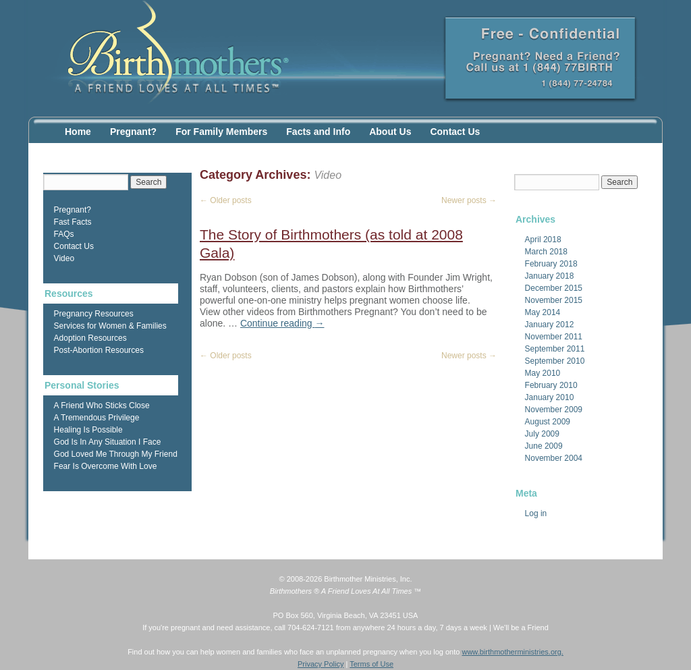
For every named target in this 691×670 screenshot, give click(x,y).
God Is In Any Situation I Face (107, 442)
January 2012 (549, 324)
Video (64, 258)
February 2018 (551, 264)
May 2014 (543, 312)
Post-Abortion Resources (99, 350)
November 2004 (553, 458)
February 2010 (551, 385)
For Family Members (221, 131)
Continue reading (282, 323)
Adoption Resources (90, 338)
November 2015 (553, 300)
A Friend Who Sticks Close (102, 405)
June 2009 (544, 446)
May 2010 (543, 373)
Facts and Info (318, 131)
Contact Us (455, 131)
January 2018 (549, 276)
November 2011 (553, 336)
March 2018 (546, 251)
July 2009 (542, 434)
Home (78, 131)
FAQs (64, 234)
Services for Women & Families (110, 326)
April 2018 (543, 239)
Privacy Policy (320, 664)
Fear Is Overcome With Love (105, 466)
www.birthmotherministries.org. (512, 652)
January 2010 (549, 397)
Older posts (226, 200)
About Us (390, 131)
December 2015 (553, 288)
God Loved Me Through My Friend (115, 454)
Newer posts (469, 200)
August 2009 (547, 421)
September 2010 (555, 361)
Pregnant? (133, 131)
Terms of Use (371, 664)
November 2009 (553, 409)
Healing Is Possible (88, 430)
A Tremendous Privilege (97, 417)
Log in (536, 513)
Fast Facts (73, 222)
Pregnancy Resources (94, 313)
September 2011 (555, 349)
